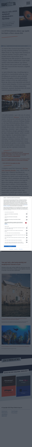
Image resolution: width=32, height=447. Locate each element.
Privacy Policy (20, 249)
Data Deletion (11, 249)
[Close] (30, 198)
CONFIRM (10, 246)
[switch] (26, 214)
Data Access (16, 249)
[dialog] (16, 223)
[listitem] (16, 212)
